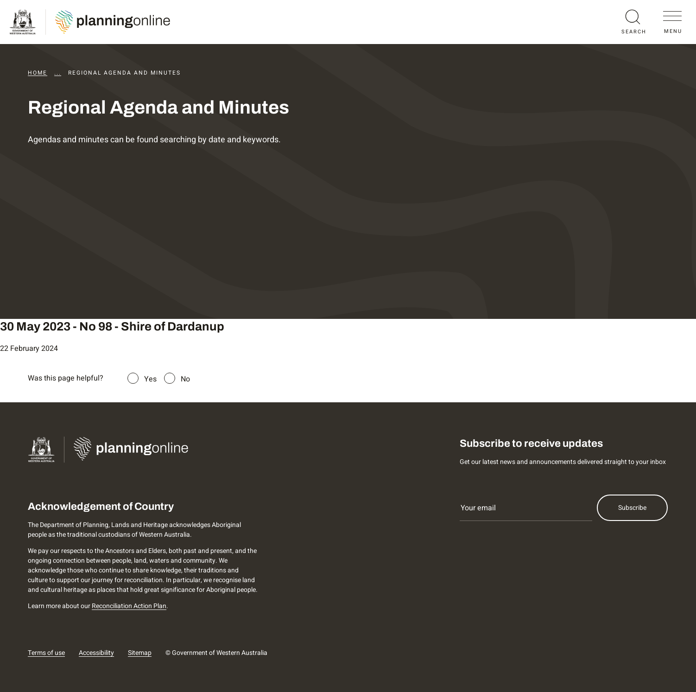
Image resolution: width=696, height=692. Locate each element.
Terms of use (46, 653)
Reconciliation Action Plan (129, 606)
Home (37, 73)
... (57, 73)
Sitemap (140, 653)
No (185, 379)
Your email (478, 508)
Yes (150, 379)
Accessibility (96, 653)
